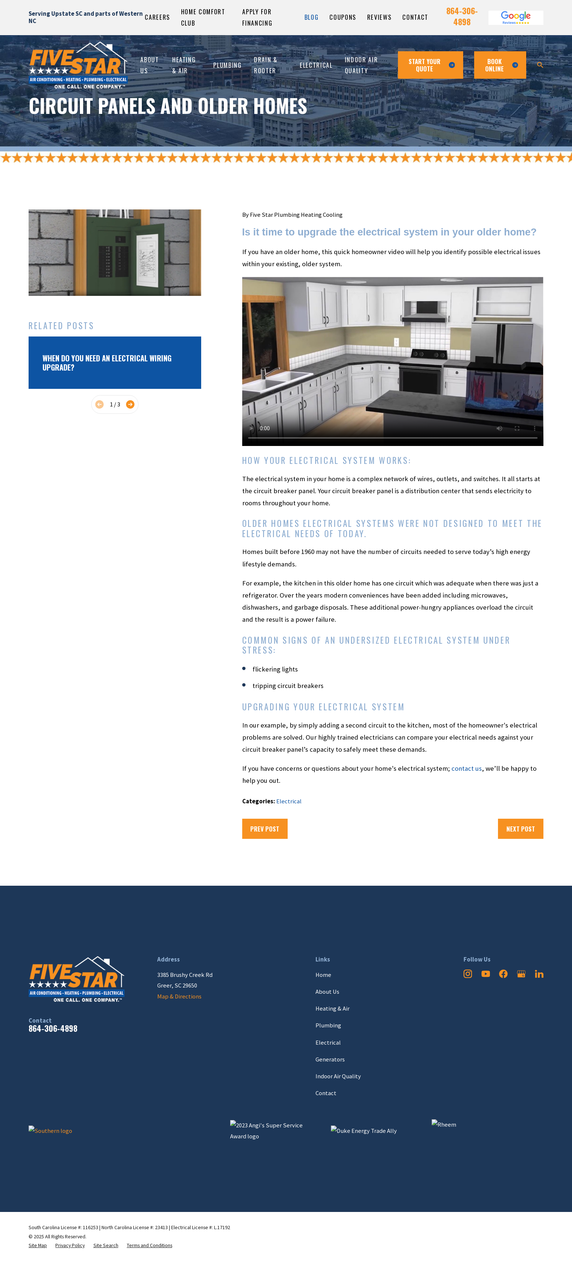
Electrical (289, 801)
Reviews (379, 17)
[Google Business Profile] (521, 974)
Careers (157, 17)
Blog (312, 17)
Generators (330, 1059)
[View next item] (130, 404)
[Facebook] (503, 974)
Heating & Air (332, 1008)
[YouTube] (485, 974)
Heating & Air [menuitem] (184, 65)
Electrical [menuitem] (316, 65)
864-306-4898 (462, 16)
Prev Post (264, 828)
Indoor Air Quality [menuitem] (361, 65)
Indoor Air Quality (338, 1076)
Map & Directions (179, 996)
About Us (327, 992)
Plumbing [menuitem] (227, 65)
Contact (415, 17)
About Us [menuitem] (149, 65)
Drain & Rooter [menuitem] (266, 65)
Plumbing (328, 1025)
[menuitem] (38, 1245)
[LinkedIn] (539, 974)
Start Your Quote (432, 65)
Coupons (342, 17)
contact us (466, 768)
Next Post (520, 828)
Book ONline (501, 65)
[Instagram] (468, 974)
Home (323, 975)
